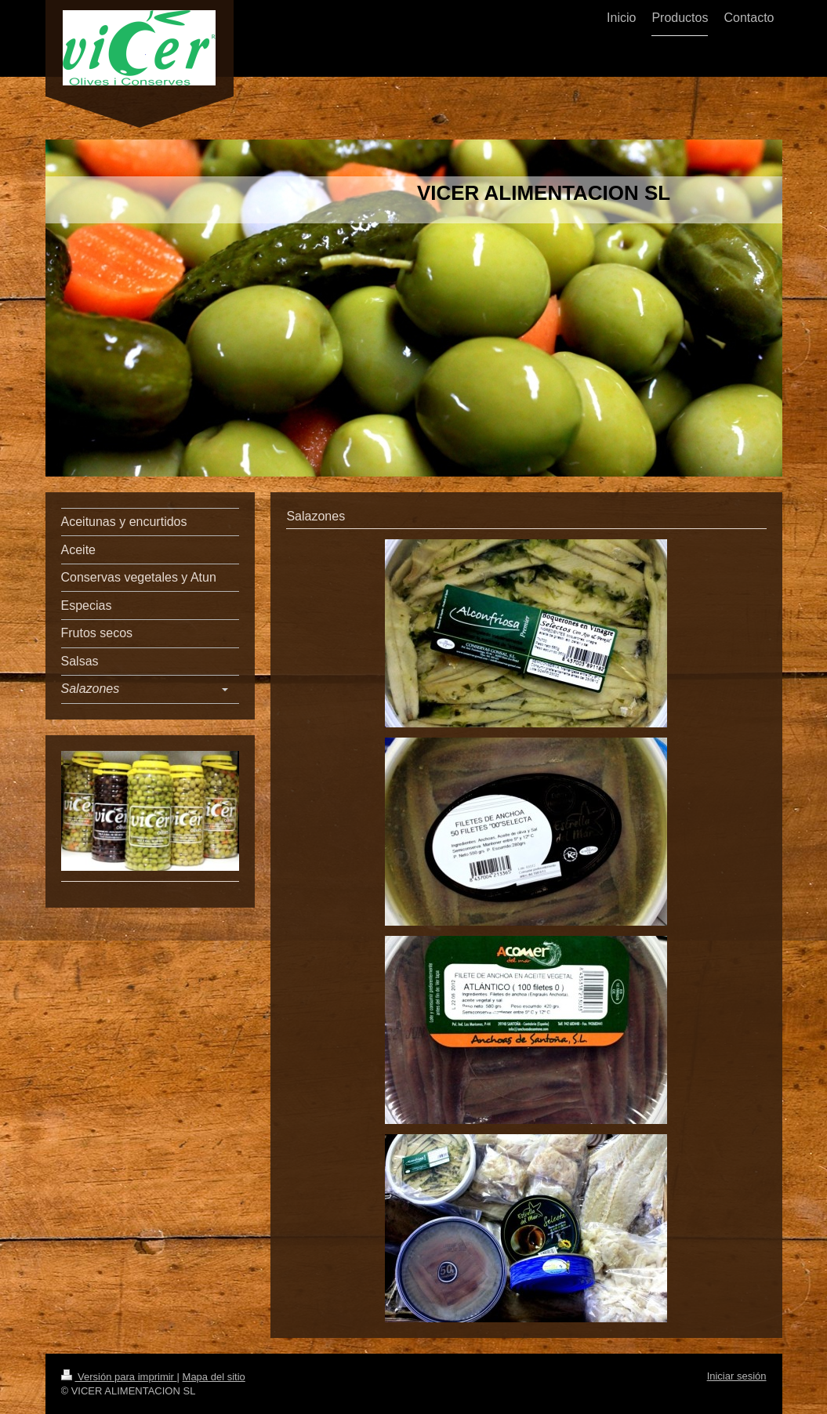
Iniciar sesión (737, 1376)
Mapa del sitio (214, 1377)
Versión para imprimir (119, 1377)
